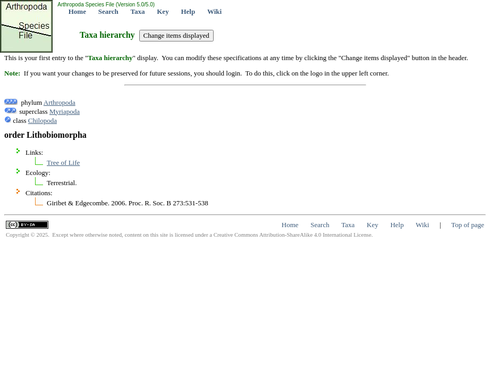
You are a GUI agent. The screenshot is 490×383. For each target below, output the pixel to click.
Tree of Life (63, 162)
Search (108, 11)
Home (77, 11)
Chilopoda (42, 120)
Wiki (214, 11)
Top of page (467, 225)
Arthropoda (59, 102)
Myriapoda (64, 111)
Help (188, 11)
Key (162, 11)
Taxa (138, 11)
